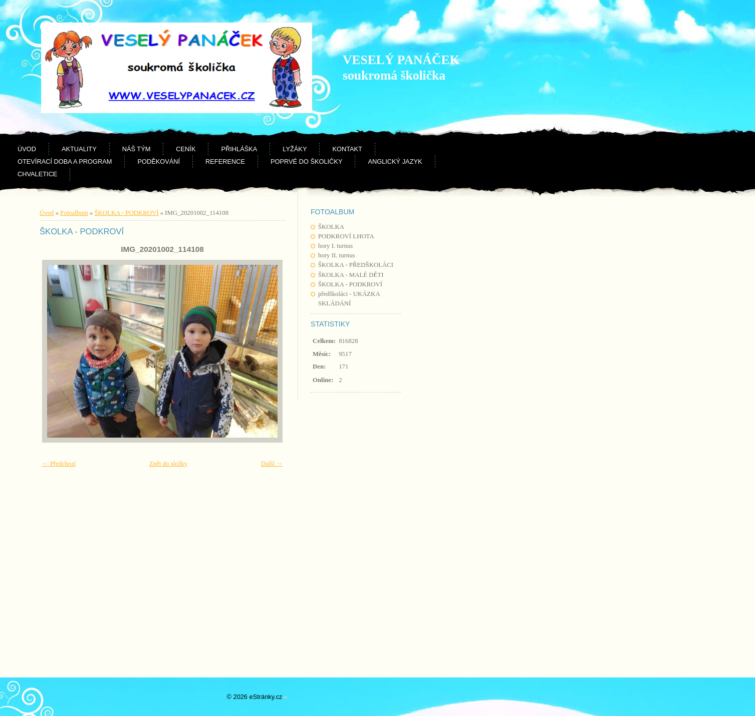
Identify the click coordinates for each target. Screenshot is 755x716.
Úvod (27, 149)
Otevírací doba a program (65, 161)
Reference (225, 161)
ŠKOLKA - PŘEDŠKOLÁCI (355, 264)
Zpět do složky (168, 463)
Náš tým (136, 149)
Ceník (185, 149)
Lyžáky (295, 149)
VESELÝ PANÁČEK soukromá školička (401, 68)
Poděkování (158, 161)
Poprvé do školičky (306, 161)
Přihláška (239, 149)
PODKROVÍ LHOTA (346, 236)
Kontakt (347, 149)
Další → (272, 463)
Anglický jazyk (395, 161)
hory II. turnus (336, 255)
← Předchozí (59, 463)
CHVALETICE (37, 174)
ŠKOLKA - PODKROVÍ (350, 284)
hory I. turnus (335, 245)
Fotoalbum (74, 212)
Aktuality (79, 149)
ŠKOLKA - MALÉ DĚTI (350, 274)
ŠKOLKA (331, 226)
